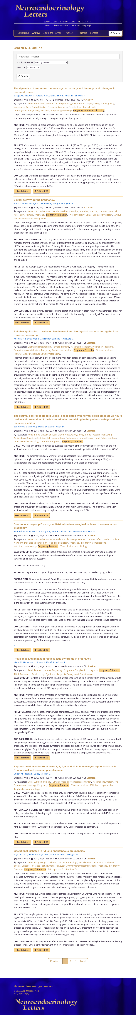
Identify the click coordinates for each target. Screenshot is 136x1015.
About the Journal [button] (53, 32)
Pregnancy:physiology (61, 110)
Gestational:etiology (67, 862)
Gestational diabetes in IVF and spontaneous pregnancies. (49, 851)
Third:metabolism (79, 785)
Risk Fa (73, 869)
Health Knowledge (69, 211)
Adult (30, 103)
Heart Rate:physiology (88, 107)
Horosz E (33, 854)
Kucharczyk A (31, 203)
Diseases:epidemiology (35, 542)
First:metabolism (104, 350)
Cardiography (107, 103)
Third (62, 546)
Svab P (51, 426)
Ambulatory (19, 438)
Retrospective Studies (58, 869)
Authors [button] (71, 32)
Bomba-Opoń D (33, 338)
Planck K (50, 662)
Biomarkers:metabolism (39, 346)
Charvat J (32, 426)
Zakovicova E (20, 426)
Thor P (60, 95)
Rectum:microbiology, (77, 546)
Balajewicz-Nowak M (24, 95)
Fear (48, 211)
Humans (45, 110)
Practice (93, 211)
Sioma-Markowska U (62, 531)
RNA (92, 785)
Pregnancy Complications (93, 542)
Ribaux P (28, 773)
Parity (21, 214)
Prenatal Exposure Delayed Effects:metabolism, (37, 353)
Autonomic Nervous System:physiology (53, 103)
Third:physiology (76, 214)
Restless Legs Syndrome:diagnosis (49, 674)
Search (115, 33)
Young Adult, (40, 218)
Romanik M (19, 531)
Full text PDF (41, 191)
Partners (83, 32)
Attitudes (83, 211)
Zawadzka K (45, 203)
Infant (99, 539)
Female (72, 107)
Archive (36, 32)
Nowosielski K (33, 531)
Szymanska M (20, 854)
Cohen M (18, 773)
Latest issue (23, 32)
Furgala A (40, 95)
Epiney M (38, 773)
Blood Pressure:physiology (87, 103)
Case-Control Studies (36, 107)
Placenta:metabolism (81, 346)
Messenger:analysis (104, 785)
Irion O (47, 773)
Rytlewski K (79, 95)
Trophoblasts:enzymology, (27, 789)
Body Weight (40, 862)
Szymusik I (69, 203)
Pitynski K (51, 95)
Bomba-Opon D (58, 854)
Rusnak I (41, 662)
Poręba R (45, 531)
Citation (88, 99)
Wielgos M (57, 203)
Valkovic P (60, 662)
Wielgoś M (68, 338)
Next (83, 961)
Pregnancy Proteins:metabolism (56, 350)
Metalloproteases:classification (76, 781)
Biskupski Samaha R (52, 338)
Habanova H (29, 662)
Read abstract (22, 191)
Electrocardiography (57, 107)
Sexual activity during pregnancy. (34, 199)
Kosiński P (19, 338)
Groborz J (92, 531)
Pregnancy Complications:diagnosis (81, 670)
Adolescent (33, 211)
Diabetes (30, 438)
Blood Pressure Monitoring (98, 434)
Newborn (107, 539)
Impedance (19, 107)
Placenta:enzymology (102, 781)
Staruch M (19, 203)
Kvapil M (60, 426)
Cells (30, 781)
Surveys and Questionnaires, (81, 674)
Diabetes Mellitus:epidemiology (61, 539)
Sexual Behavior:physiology (99, 214)
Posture (29, 214)
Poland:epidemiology (58, 542)
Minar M (18, 662)
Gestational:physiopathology (50, 438)
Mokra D (42, 426)
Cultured (38, 781)
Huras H (69, 95)
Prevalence (25, 674)
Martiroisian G (80, 531)
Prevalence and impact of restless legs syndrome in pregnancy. (53, 658)
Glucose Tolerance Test (33, 865)
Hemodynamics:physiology (27, 110)
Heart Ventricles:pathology (27, 441)
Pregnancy (40, 214)
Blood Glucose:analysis (45, 434)
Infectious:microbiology (25, 546)
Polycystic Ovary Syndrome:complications (76, 865)
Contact (94, 32)
